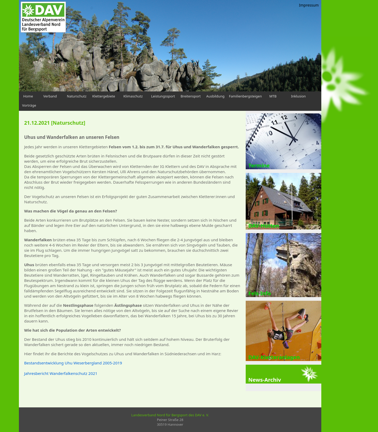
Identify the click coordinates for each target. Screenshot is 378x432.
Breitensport (191, 96)
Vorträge (29, 105)
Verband (50, 96)
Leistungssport (163, 96)
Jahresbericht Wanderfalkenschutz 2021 (60, 373)
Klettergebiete (103, 96)
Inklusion (298, 96)
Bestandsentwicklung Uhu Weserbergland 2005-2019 (73, 362)
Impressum (309, 5)
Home (28, 96)
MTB (272, 96)
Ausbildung (215, 96)
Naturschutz (77, 96)
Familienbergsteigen (245, 96)
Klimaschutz (133, 96)
